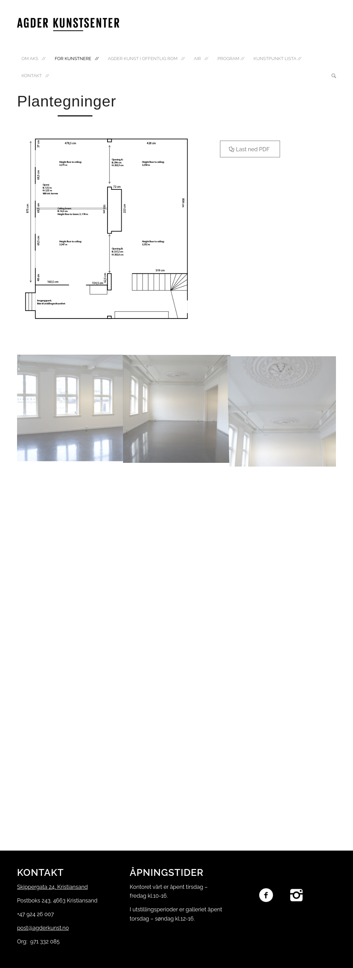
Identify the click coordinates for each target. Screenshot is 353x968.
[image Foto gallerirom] (176, 408)
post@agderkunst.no (43, 928)
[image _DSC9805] (70, 408)
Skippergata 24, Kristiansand (52, 887)
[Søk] (331, 75)
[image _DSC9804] (283, 408)
